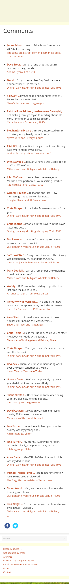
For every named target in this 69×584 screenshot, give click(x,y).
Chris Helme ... (15, 333)
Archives (7, 556)
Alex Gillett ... (14, 317)
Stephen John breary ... (20, 130)
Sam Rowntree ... (16, 255)
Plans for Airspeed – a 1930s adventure (29, 309)
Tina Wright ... (15, 504)
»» (8, 516)
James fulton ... (15, 45)
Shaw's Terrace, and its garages (25, 103)
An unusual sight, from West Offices (27, 293)
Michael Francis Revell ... (21, 473)
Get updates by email (14, 552)
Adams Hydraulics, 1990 (21, 72)
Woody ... (12, 286)
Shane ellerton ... (16, 395)
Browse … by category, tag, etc (18, 560)
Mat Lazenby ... (15, 239)
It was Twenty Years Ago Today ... (26, 371)
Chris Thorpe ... (16, 208)
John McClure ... (16, 177)
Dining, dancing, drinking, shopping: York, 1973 (34, 87)
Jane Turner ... (15, 426)
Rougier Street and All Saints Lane (26, 200)
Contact (7, 572)
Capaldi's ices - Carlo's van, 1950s (26, 122)
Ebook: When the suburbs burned (20, 564)
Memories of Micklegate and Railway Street (32, 340)
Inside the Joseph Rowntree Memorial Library (33, 262)
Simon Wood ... (15, 488)
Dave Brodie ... (15, 64)
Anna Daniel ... (15, 457)
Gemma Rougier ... (17, 193)
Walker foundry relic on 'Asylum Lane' (29, 153)
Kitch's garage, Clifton (19, 433)
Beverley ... (13, 364)
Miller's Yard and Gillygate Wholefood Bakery (33, 169)
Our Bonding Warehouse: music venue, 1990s (33, 246)
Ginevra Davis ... (16, 379)
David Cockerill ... (17, 410)
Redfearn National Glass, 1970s (25, 184)
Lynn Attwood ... (16, 161)
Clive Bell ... (13, 146)
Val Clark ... (13, 95)
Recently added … (12, 549)
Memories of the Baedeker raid (25, 418)
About (6, 568)
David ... (11, 80)
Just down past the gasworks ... (25, 402)
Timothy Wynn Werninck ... (22, 301)
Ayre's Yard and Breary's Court (25, 138)
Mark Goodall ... (16, 270)
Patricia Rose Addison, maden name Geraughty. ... (36, 111)
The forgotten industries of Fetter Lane (29, 480)
